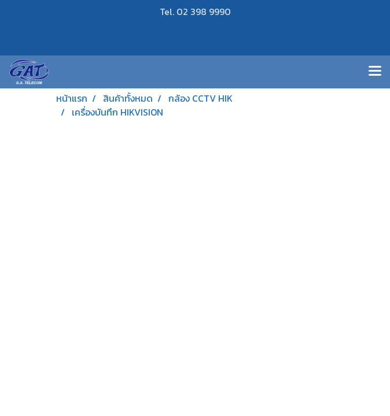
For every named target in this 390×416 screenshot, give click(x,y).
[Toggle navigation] (375, 71)
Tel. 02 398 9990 (195, 11)
